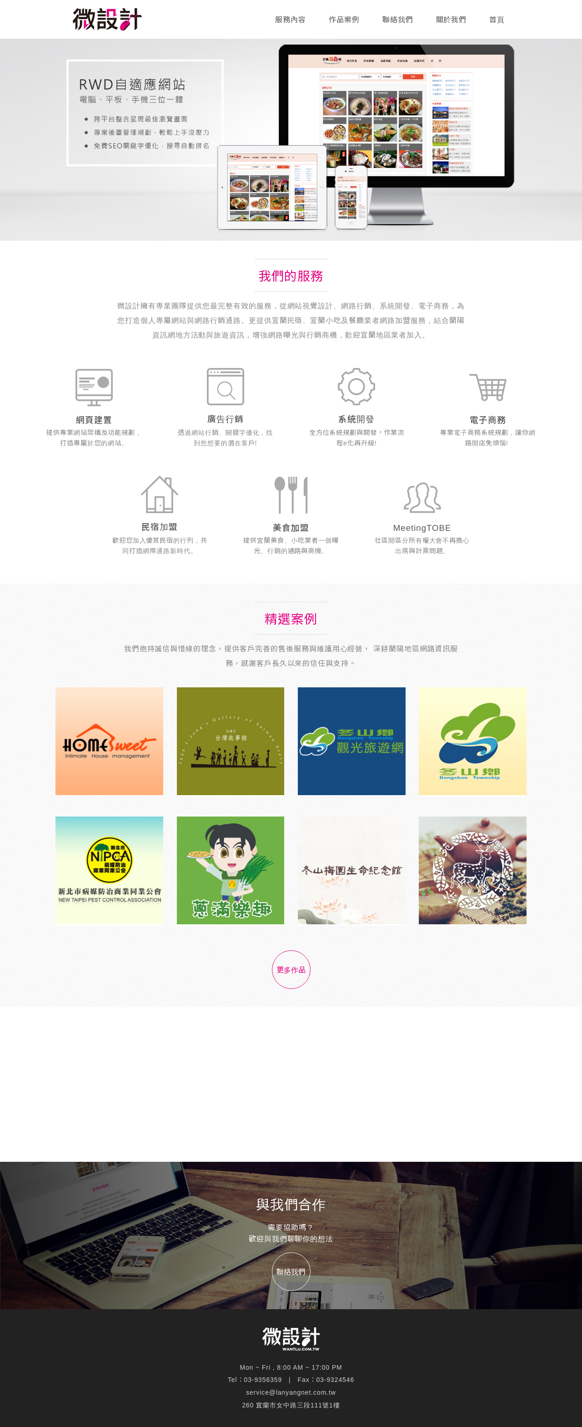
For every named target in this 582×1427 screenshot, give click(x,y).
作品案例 (344, 20)
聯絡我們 (397, 20)
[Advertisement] (291, 1084)
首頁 (497, 20)
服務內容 (290, 20)
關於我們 (451, 20)
